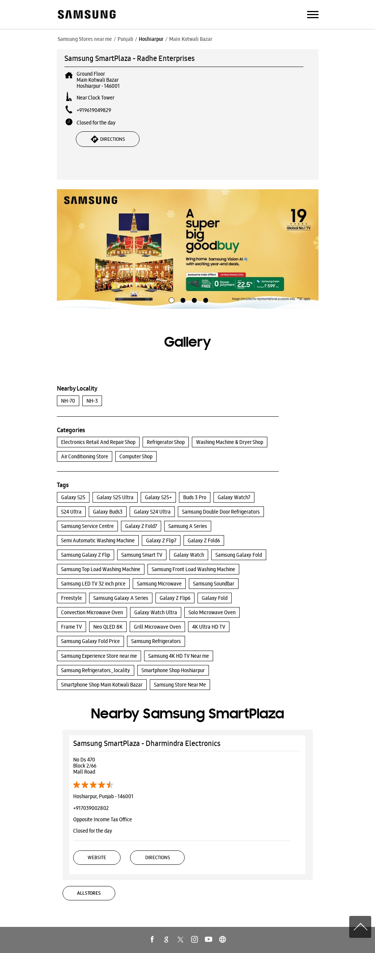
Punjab (125, 39)
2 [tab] (182, 299)
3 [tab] (193, 299)
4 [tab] (205, 299)
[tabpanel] (188, 249)
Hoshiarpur (151, 39)
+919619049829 (94, 110)
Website (97, 857)
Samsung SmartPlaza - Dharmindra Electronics (147, 743)
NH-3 (92, 400)
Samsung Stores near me (85, 39)
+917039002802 (91, 808)
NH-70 (68, 400)
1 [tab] (171, 299)
